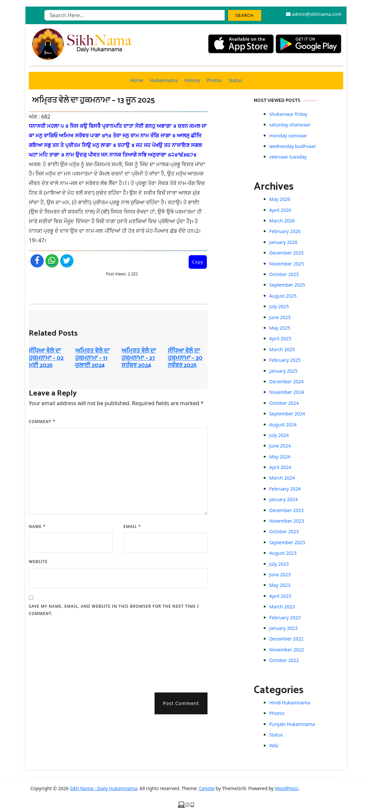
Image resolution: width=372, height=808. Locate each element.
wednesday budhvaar (292, 146)
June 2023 (280, 574)
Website (38, 561)
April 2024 (280, 467)
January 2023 (283, 628)
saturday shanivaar (290, 124)
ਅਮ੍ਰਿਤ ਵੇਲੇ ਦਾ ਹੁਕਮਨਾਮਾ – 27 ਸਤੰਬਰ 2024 (138, 358)
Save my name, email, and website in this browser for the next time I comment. (114, 609)
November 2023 (286, 521)
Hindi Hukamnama (289, 702)
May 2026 (279, 199)
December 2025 (286, 253)
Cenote (206, 788)
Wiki (274, 745)
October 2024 (284, 403)
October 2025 (284, 274)
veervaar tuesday (288, 157)
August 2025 (283, 296)
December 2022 (286, 639)
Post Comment (181, 703)
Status (235, 80)
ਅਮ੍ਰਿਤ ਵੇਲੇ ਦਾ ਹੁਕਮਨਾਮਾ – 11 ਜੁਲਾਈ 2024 (92, 358)
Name (37, 526)
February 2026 (285, 231)
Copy (197, 262)
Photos (214, 80)
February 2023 (285, 617)
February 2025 (285, 360)
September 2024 (287, 413)
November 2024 (286, 392)
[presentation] (56, 652)
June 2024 (280, 446)
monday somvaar (288, 135)
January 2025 (283, 371)
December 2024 (286, 381)
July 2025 (279, 306)
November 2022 (286, 649)
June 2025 (280, 317)
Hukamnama (164, 80)
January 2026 (283, 242)
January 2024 (283, 499)
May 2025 (279, 328)
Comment (42, 421)
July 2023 (279, 564)
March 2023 (282, 606)
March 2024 (282, 478)
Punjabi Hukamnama (292, 724)
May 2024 (279, 456)
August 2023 (283, 553)
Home (136, 80)
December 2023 (286, 510)
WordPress (287, 788)
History (192, 80)
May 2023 (279, 585)
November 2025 (286, 264)
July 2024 (279, 435)
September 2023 (287, 542)
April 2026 (280, 210)
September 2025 (287, 285)
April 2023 (280, 596)
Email (132, 526)
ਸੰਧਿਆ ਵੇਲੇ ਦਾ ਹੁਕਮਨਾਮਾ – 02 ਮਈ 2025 (46, 358)
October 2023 (284, 531)
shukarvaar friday (288, 114)
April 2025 (280, 338)
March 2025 (282, 349)
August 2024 (283, 424)
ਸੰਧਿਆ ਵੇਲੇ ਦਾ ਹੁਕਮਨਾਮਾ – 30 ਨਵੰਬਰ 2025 (185, 358)
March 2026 (282, 220)
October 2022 (284, 660)
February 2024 (285, 489)
